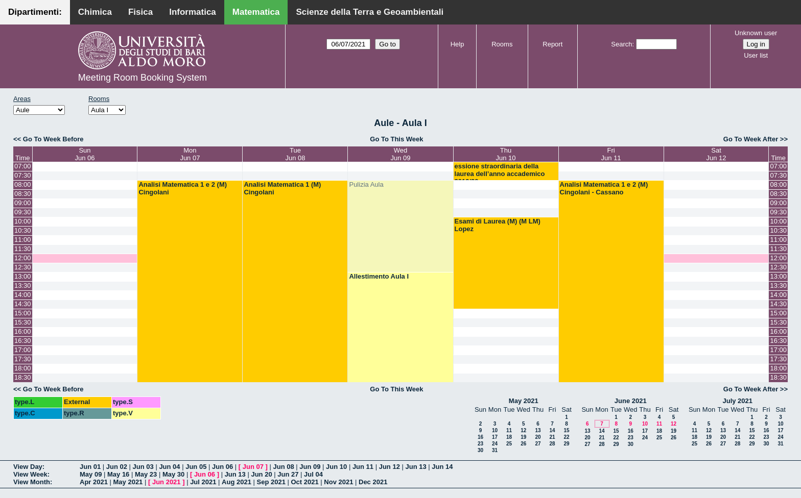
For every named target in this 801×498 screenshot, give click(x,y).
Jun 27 (287, 474)
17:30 (22, 359)
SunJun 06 (85, 154)
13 (537, 430)
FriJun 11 (611, 154)
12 (523, 430)
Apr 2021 (94, 482)
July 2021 (737, 401)
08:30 (22, 193)
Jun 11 (362, 466)
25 (509, 443)
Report (552, 44)
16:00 (22, 331)
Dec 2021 (373, 482)
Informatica (192, 12)
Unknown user (756, 33)
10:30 (22, 230)
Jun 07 (253, 466)
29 (566, 443)
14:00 (22, 294)
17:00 (22, 350)
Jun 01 (90, 466)
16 (480, 437)
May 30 (173, 474)
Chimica (95, 12)
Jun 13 (415, 466)
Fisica (140, 12)
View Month (31, 482)
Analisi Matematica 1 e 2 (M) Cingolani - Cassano (604, 188)
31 (495, 450)
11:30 (22, 249)
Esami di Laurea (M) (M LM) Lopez (497, 225)
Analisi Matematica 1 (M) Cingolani (282, 188)
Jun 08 (283, 466)
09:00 (22, 203)
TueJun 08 (295, 154)
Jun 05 (195, 466)
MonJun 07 (190, 154)
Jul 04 (313, 474)
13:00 (22, 276)
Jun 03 (143, 466)
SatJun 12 (716, 154)
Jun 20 (261, 474)
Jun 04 (169, 466)
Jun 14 (442, 466)
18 (509, 437)
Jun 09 (309, 466)
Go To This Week (396, 139)
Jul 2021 (203, 482)
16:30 (22, 340)
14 (552, 430)
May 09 (91, 474)
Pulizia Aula (366, 184)
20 (537, 437)
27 (537, 443)
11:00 (22, 239)
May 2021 (523, 401)
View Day (27, 466)
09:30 (22, 212)
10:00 (22, 221)
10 (495, 430)
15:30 (22, 322)
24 (495, 443)
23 (480, 443)
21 (552, 437)
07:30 (22, 175)
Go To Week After (750, 139)
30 (480, 450)
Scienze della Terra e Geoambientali (369, 12)
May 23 (146, 474)
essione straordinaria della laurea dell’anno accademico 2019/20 (500, 173)
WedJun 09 (400, 154)
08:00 (22, 184)
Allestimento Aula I (379, 276)
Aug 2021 (236, 482)
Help (457, 44)
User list (756, 55)
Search (621, 44)
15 (566, 430)
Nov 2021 (338, 482)
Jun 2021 (166, 482)
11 (509, 430)
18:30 (22, 377)
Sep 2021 (271, 482)
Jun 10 (336, 466)
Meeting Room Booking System (142, 77)
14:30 (22, 304)
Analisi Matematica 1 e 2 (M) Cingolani (182, 188)
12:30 (22, 267)
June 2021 (631, 401)
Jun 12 (389, 466)
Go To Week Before (53, 139)
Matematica (256, 12)
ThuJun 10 (506, 154)
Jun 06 (222, 466)
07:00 (22, 166)
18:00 (22, 368)
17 (495, 437)
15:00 (22, 313)
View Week (30, 474)
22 (566, 437)
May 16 (118, 474)
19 (523, 437)
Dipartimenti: (35, 12)
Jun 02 (116, 466)
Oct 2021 (304, 482)
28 (552, 443)
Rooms (501, 44)
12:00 (22, 258)
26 (523, 443)
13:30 (22, 285)
